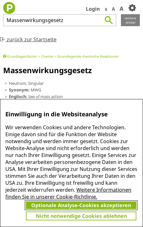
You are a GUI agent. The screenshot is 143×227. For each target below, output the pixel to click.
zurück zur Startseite (28, 39)
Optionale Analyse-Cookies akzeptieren (81, 205)
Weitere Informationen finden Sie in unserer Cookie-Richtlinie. (68, 193)
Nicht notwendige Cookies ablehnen (81, 215)
